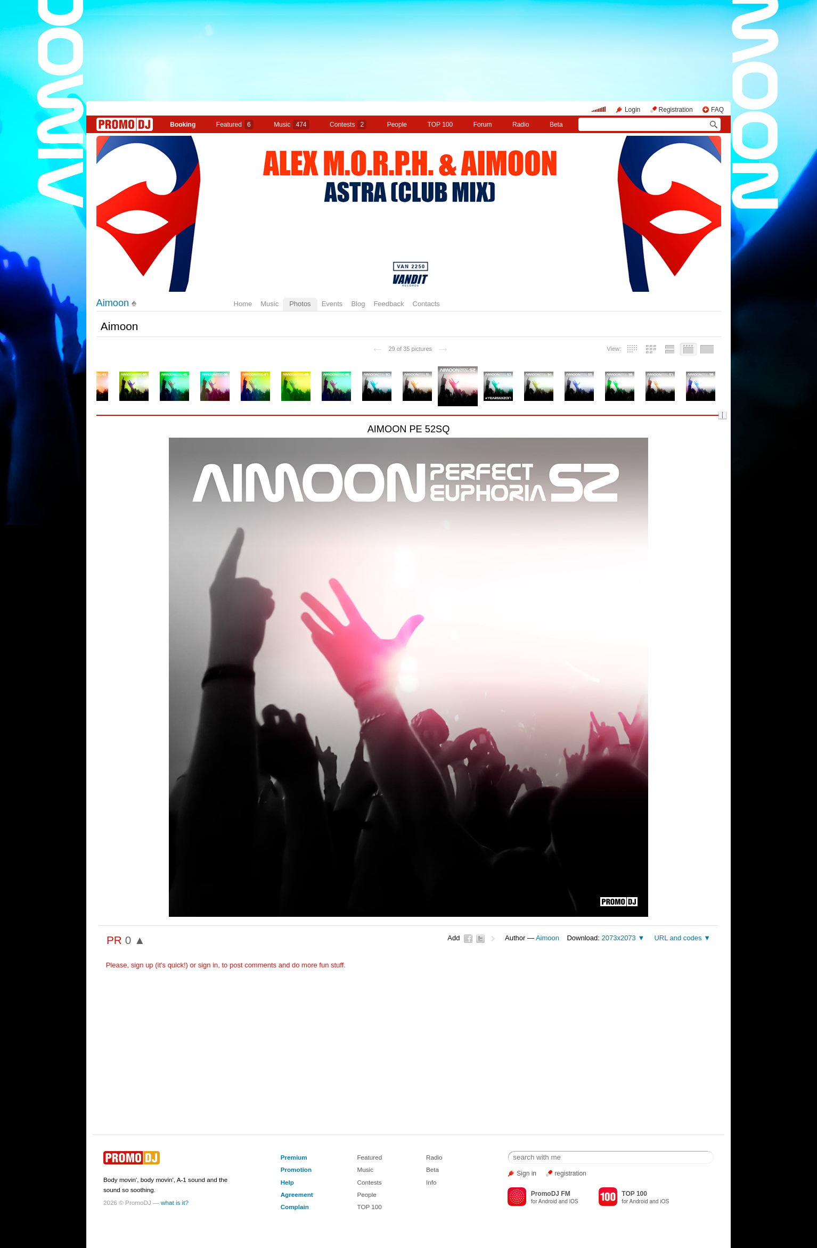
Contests (369, 1182)
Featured (235, 124)
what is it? (175, 1202)
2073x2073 (618, 938)
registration (570, 1173)
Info (431, 1182)
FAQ (717, 109)
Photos (300, 304)
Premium (294, 1157)
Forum (482, 124)
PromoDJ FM (550, 1193)
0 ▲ (135, 940)
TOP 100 (440, 124)
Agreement (297, 1194)
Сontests (348, 124)
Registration (676, 109)
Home (243, 304)
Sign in (526, 1173)
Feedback (388, 304)
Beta (556, 124)
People (397, 124)
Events (332, 304)
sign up (142, 965)
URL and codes (677, 938)
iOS (573, 1201)
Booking (182, 124)
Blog (358, 304)
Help (287, 1182)
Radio (520, 124)
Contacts (426, 304)
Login (632, 109)
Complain (295, 1206)
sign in (208, 965)
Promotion (296, 1169)
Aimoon (112, 303)
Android (547, 1201)
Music (291, 124)
